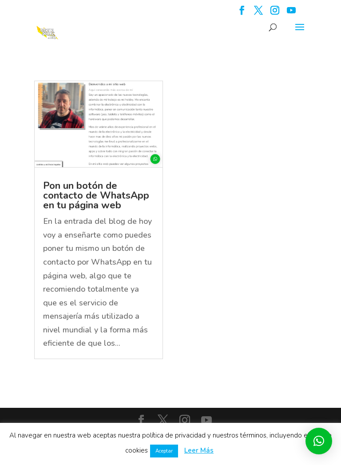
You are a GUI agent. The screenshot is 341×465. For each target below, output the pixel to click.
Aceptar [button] (164, 451)
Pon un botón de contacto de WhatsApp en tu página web (96, 195)
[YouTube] (291, 13)
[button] (318, 441)
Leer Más (199, 450)
